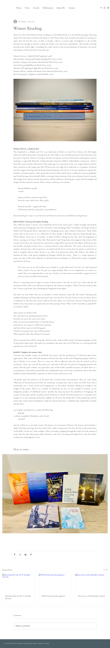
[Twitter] (108, 8)
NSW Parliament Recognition (53, 596)
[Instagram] (104, 8)
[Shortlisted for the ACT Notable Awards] (18, 583)
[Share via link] (31, 554)
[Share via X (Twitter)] (20, 554)
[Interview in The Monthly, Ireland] (91, 583)
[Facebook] (101, 8)
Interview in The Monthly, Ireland (91, 596)
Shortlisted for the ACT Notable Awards (18, 597)
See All (105, 570)
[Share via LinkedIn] (25, 554)
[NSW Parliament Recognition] (55, 583)
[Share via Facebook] (14, 554)
